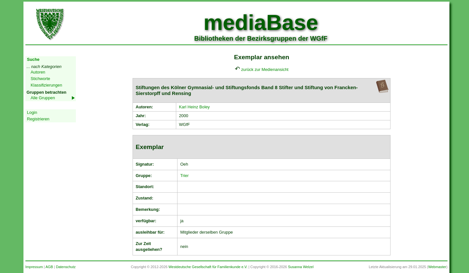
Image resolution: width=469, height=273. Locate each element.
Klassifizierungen (46, 85)
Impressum (34, 267)
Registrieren (38, 118)
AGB (49, 267)
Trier (184, 175)
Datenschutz (66, 267)
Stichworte (40, 78)
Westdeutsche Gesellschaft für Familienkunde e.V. (207, 267)
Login (32, 112)
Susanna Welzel (300, 267)
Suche (33, 59)
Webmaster (437, 267)
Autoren (38, 72)
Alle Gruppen (43, 97)
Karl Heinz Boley (194, 106)
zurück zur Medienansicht (264, 69)
